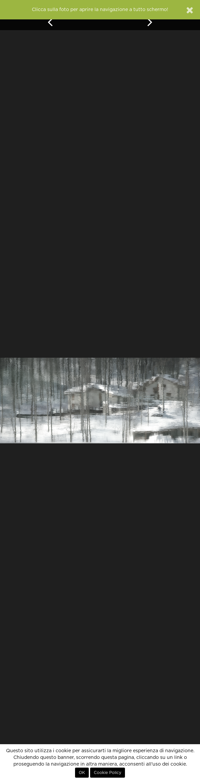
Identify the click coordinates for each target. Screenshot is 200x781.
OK (82, 773)
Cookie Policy (107, 773)
